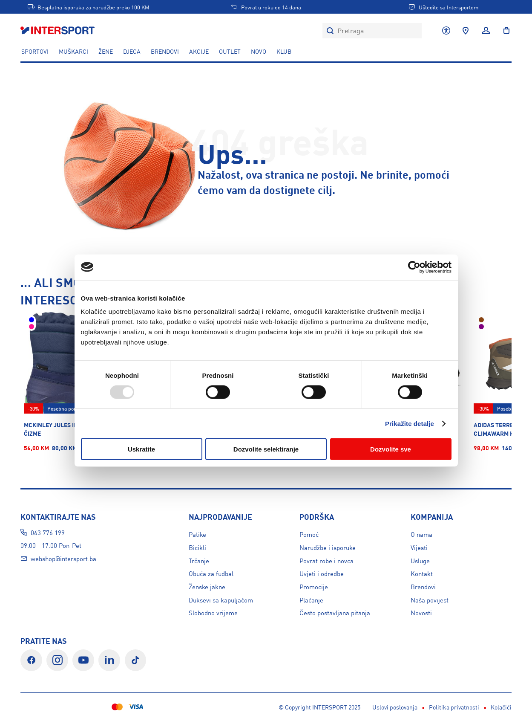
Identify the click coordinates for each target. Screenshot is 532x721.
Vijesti (419, 547)
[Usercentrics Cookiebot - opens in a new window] (414, 267)
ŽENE (105, 51)
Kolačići (243, 707)
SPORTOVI (35, 51)
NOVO (258, 51)
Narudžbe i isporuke (327, 547)
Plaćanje (311, 600)
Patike (197, 534)
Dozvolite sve (390, 449)
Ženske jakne (207, 586)
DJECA (132, 51)
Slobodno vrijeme (213, 612)
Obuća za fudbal (211, 573)
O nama (421, 534)
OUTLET (230, 51)
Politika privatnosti (196, 707)
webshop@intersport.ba (63, 558)
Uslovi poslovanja (136, 707)
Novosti (421, 612)
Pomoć (309, 534)
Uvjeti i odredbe (321, 573)
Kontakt (422, 573)
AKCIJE (199, 51)
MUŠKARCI (73, 51)
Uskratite (141, 449)
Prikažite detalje (409, 423)
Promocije (313, 586)
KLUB (283, 51)
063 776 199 (48, 532)
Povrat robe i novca (326, 560)
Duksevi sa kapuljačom (221, 600)
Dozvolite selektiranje (266, 449)
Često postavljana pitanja (334, 612)
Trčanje (199, 560)
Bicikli (197, 547)
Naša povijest (430, 600)
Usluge (420, 560)
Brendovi (165, 51)
